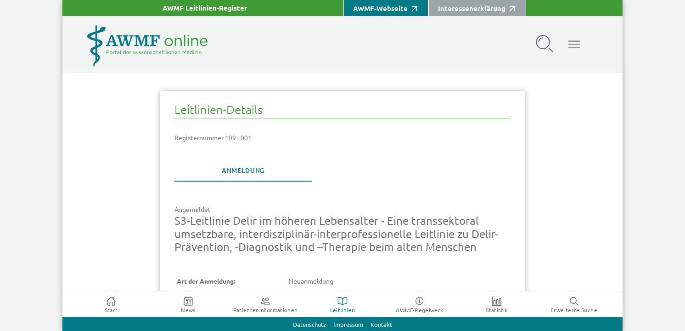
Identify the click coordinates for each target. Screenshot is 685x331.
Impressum (348, 324)
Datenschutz (309, 324)
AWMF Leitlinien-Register (205, 8)
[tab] (243, 171)
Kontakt (381, 324)
